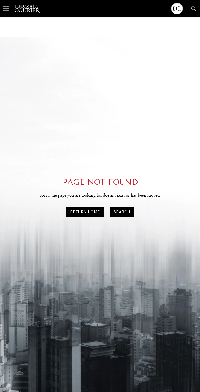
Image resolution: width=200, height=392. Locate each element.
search (122, 212)
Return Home (85, 212)
